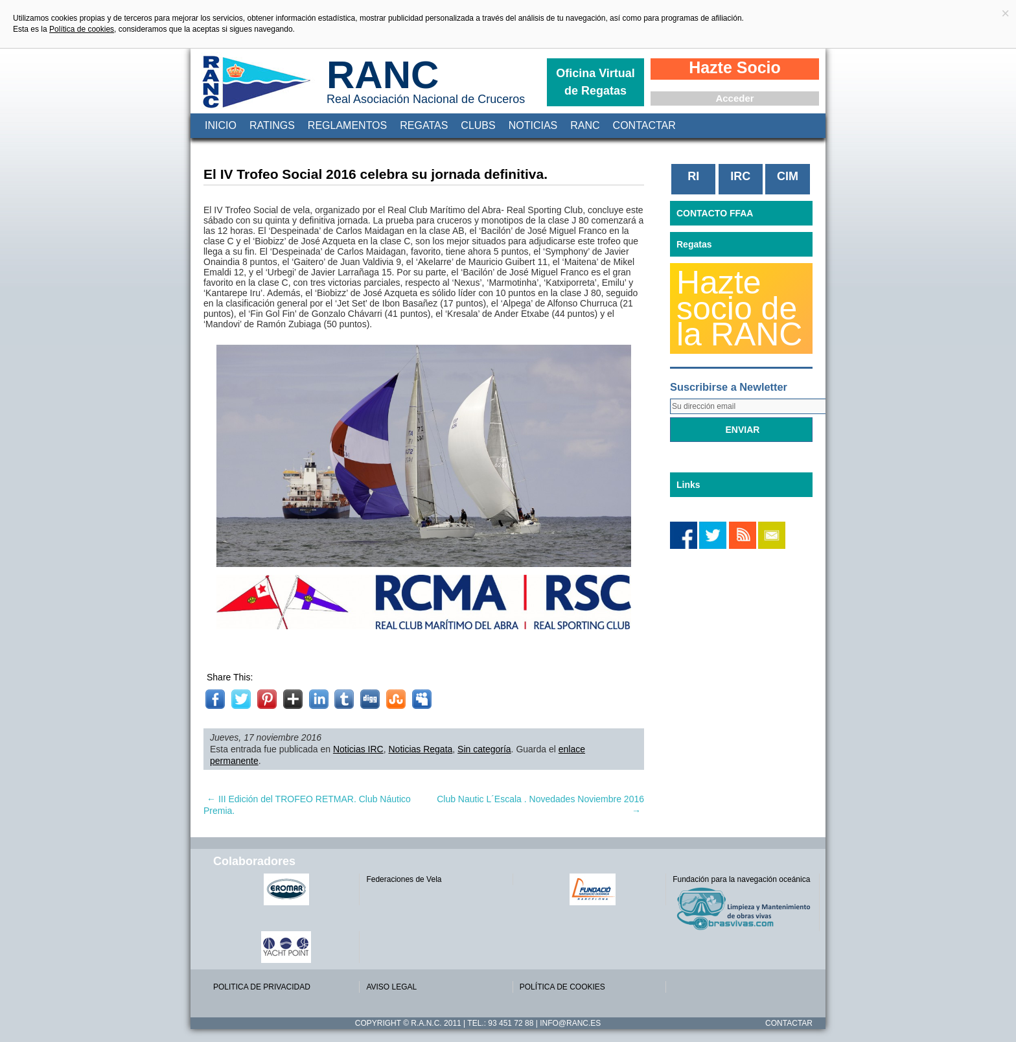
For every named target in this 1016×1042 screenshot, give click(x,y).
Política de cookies (81, 29)
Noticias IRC (358, 749)
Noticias (533, 125)
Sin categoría (484, 749)
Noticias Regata (421, 749)
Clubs (478, 125)
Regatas (424, 125)
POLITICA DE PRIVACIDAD (261, 986)
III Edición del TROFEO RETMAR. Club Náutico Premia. (307, 805)
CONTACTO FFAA (714, 213)
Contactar (644, 125)
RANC (383, 75)
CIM (787, 176)
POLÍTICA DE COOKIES (562, 986)
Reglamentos (347, 125)
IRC (740, 176)
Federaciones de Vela (403, 879)
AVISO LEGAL (391, 986)
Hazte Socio (735, 67)
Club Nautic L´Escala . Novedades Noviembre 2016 (540, 805)
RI (693, 176)
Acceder (734, 98)
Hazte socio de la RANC (739, 308)
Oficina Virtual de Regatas (595, 82)
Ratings (272, 125)
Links (688, 485)
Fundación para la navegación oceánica (741, 879)
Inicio (221, 125)
